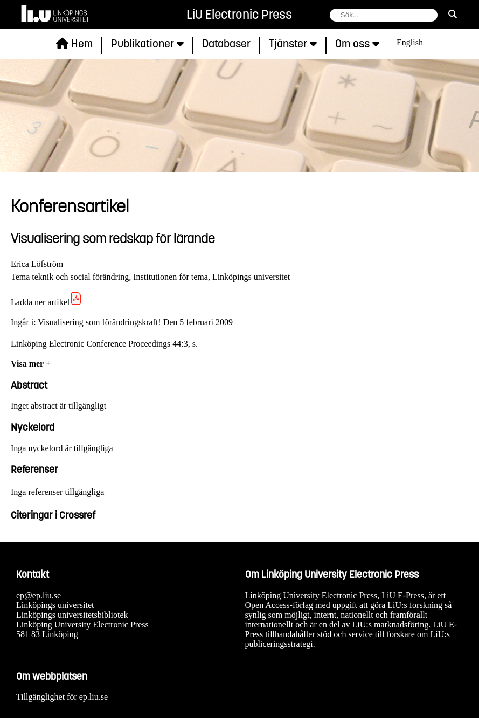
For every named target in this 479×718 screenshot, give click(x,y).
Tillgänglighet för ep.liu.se (62, 696)
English (410, 42)
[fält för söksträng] (384, 15)
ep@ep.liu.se (38, 595)
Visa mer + (31, 363)
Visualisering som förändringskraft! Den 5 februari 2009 (135, 322)
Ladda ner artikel (46, 302)
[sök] (453, 14)
